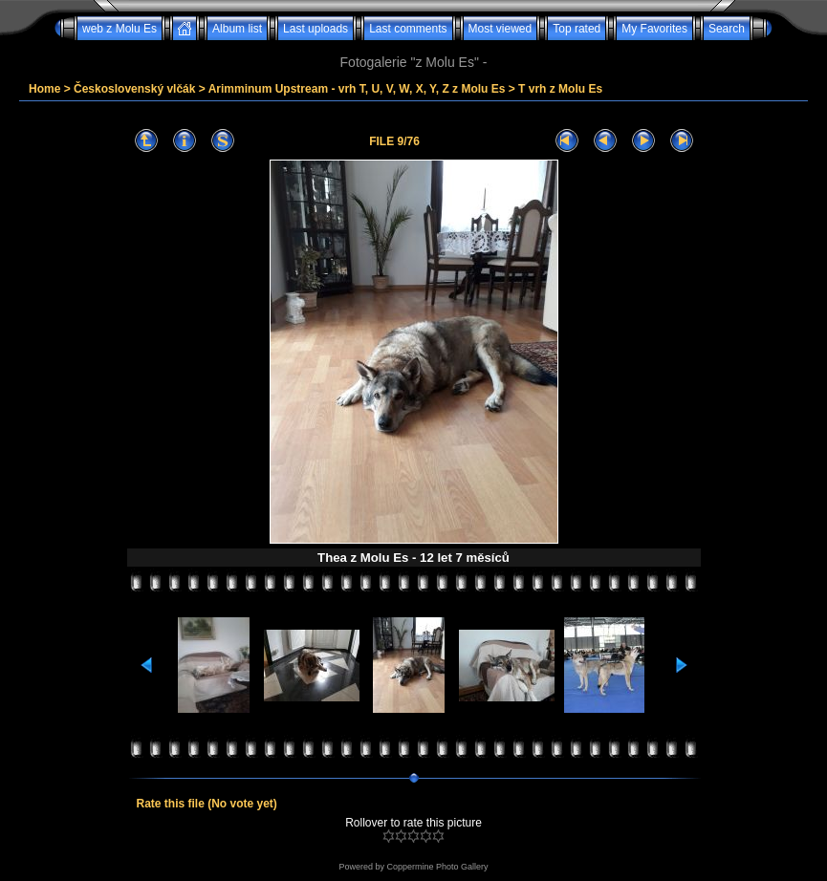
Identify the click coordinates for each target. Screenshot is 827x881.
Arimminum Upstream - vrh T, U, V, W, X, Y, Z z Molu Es (357, 89)
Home (44, 89)
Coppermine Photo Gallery (437, 866)
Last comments (407, 28)
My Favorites (654, 28)
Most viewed (500, 28)
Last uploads (315, 28)
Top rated (576, 28)
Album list (237, 28)
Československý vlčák (134, 89)
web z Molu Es (119, 28)
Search (726, 28)
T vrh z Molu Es (560, 89)
